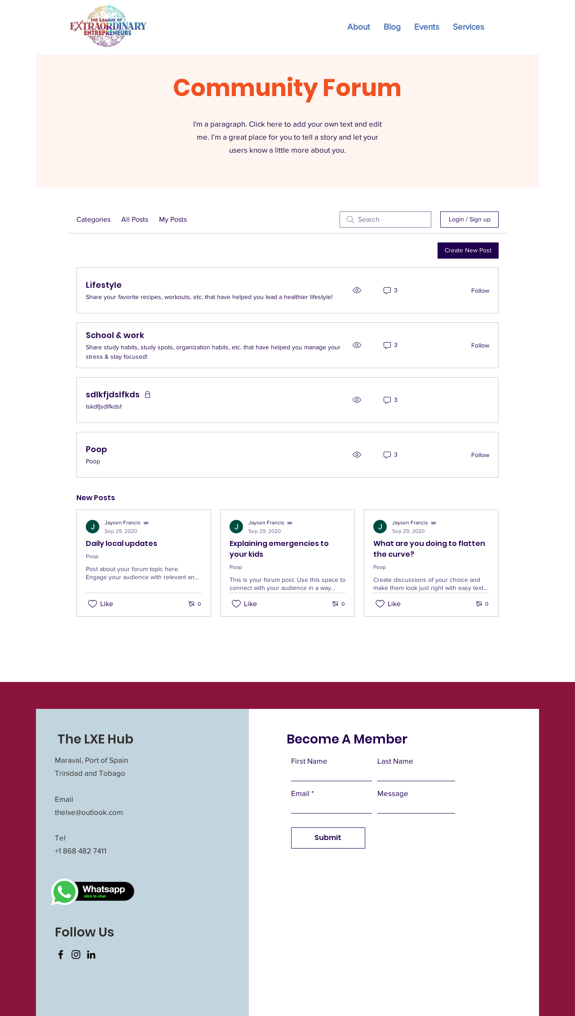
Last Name (395, 761)
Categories (93, 219)
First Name (309, 761)
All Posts (134, 219)
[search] (385, 219)
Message (392, 793)
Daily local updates (121, 543)
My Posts (173, 219)
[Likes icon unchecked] (92, 603)
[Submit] (328, 838)
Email (300, 793)
